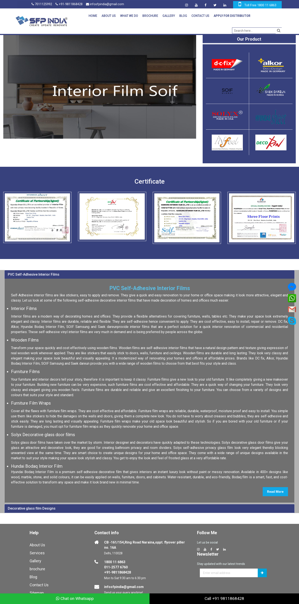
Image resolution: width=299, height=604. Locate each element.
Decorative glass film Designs (32, 507)
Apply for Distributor (231, 15)
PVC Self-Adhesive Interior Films (33, 273)
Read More (275, 491)
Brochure (150, 15)
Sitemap (37, 591)
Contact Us (200, 15)
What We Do (129, 15)
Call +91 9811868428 (224, 598)
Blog (183, 15)
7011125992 (42, 4)
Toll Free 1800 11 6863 (260, 5)
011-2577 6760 (116, 566)
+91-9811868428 (69, 4)
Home (92, 15)
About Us (108, 15)
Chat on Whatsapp (74, 598)
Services (37, 551)
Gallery (168, 15)
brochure (37, 567)
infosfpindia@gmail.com (106, 4)
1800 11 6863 (114, 561)
